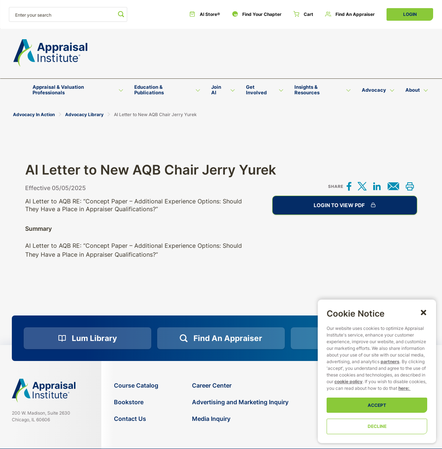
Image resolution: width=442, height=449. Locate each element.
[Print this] (409, 187)
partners (390, 361)
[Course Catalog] (136, 385)
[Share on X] (362, 187)
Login (410, 14)
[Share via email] (393, 187)
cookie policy (348, 381)
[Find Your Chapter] (256, 14)
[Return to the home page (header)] (50, 53)
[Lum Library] (87, 338)
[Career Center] (240, 385)
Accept (377, 405)
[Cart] (303, 14)
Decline (377, 426)
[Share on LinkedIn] (377, 187)
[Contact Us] (136, 419)
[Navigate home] (43, 390)
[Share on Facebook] (349, 187)
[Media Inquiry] (240, 419)
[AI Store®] (204, 14)
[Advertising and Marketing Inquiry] (240, 402)
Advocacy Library (84, 114)
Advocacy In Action (34, 114)
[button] (423, 312)
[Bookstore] (136, 402)
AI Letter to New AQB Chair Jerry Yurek (155, 114)
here (403, 388)
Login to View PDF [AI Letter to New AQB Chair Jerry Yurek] (345, 205)
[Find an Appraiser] (350, 14)
